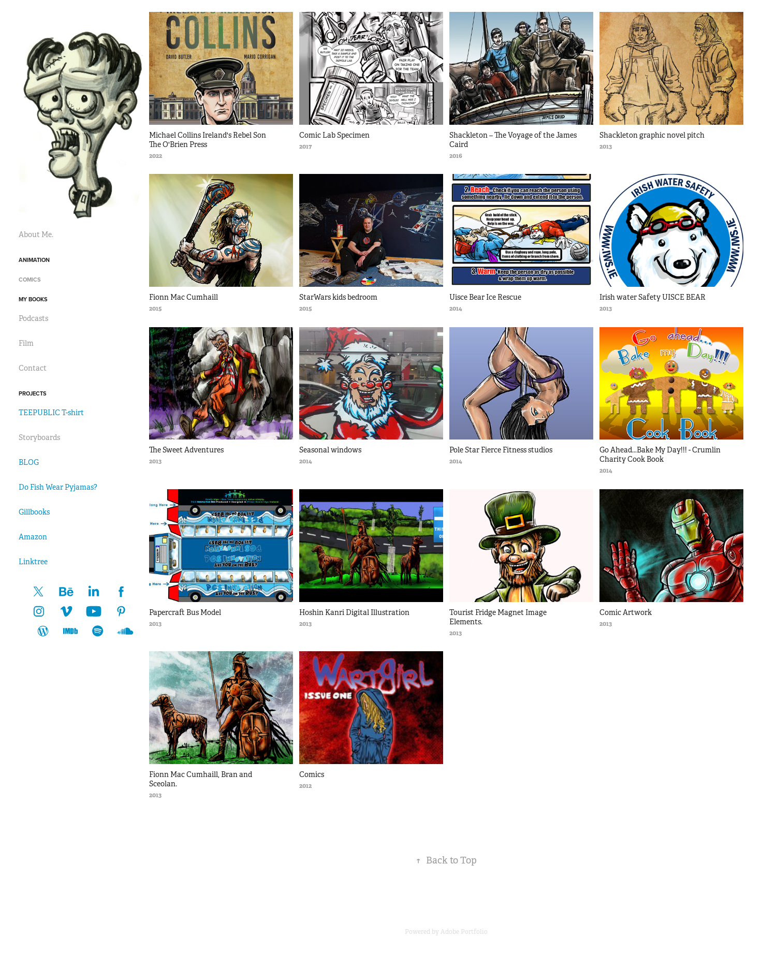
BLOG (29, 462)
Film (26, 343)
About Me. (36, 234)
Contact (33, 368)
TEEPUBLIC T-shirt (51, 412)
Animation (34, 260)
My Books (33, 299)
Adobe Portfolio (464, 932)
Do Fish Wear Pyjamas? (58, 487)
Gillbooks (34, 512)
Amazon (33, 536)
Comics (30, 279)
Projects (33, 393)
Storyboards (39, 437)
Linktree (33, 561)
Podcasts (33, 318)
